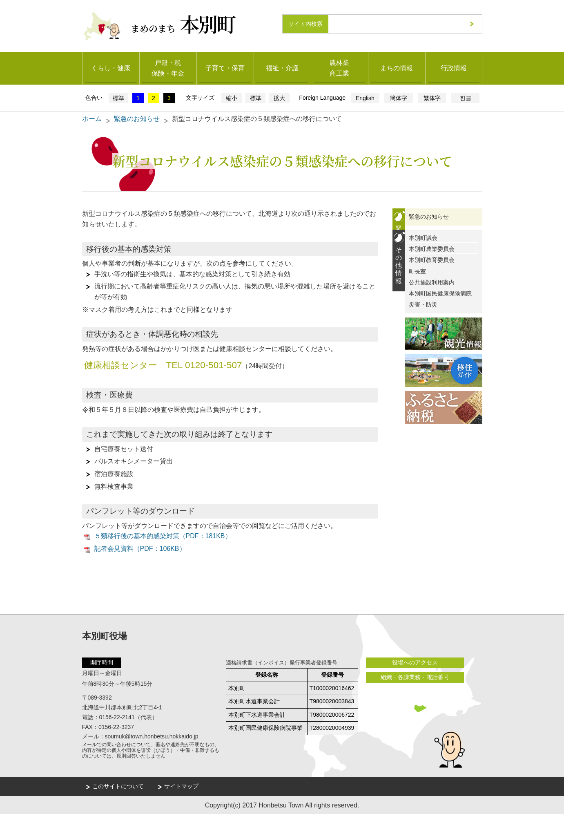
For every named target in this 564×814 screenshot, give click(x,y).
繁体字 (432, 97)
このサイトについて (118, 786)
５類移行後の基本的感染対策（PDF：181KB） (163, 535)
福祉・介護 (282, 67)
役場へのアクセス (415, 662)
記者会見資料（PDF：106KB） (140, 548)
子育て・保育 (225, 67)
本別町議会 (423, 237)
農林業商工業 (339, 67)
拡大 (279, 97)
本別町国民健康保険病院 (440, 293)
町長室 (417, 271)
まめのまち (183, 23)
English (365, 97)
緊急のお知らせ (137, 118)
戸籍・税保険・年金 (168, 67)
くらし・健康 (110, 67)
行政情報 (454, 67)
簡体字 (398, 97)
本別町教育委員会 (432, 259)
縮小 (231, 97)
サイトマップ (181, 786)
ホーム (92, 118)
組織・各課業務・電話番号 (415, 676)
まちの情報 (396, 67)
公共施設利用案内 (432, 282)
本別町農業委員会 (432, 248)
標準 (118, 97)
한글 (465, 97)
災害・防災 (423, 304)
